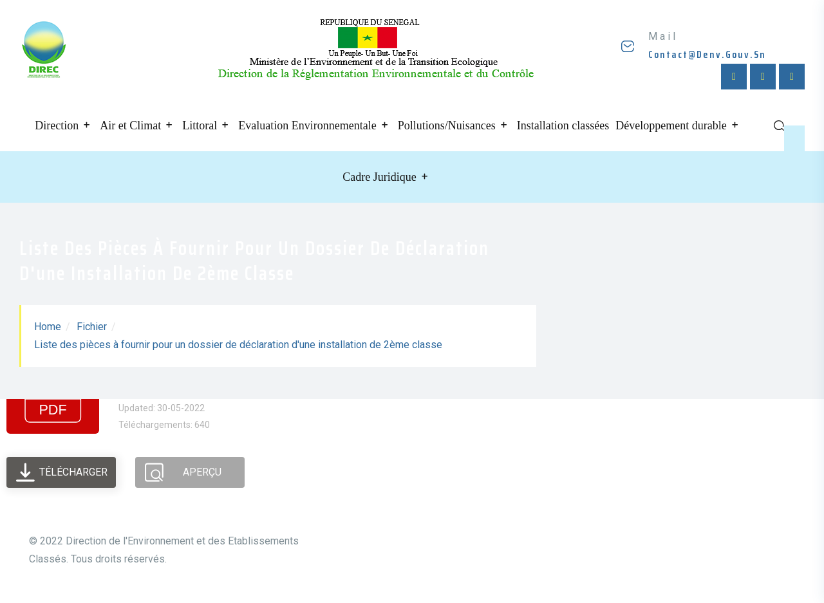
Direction (57, 125)
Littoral (199, 125)
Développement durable (670, 125)
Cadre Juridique (379, 177)
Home (47, 326)
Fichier (92, 326)
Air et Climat (130, 125)
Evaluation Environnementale (307, 125)
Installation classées (563, 125)
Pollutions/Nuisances (447, 125)
